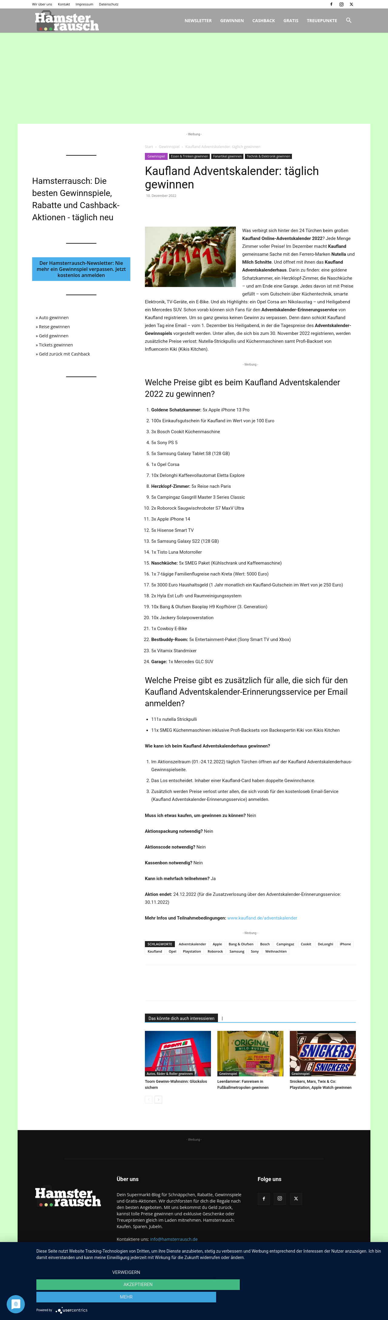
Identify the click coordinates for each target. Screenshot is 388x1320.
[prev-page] (148, 1099)
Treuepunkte (322, 20)
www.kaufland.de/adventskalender (262, 918)
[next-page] (158, 1099)
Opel (172, 951)
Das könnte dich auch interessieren (181, 1018)
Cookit (306, 944)
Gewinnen (232, 20)
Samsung (236, 951)
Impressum (84, 4)
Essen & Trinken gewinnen (189, 156)
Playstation (192, 951)
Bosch (265, 944)
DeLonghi (325, 944)
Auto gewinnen (54, 317)
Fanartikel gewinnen (227, 156)
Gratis (291, 20)
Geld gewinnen (54, 336)
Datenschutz (109, 4)
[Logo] (66, 20)
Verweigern (88, 1299)
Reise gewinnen (54, 326)
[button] (348, 21)
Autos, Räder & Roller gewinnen (170, 1074)
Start (149, 146)
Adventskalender (192, 944)
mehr (330, 1299)
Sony (255, 951)
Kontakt (64, 4)
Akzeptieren (209, 1299)
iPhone (345, 944)
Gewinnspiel (169, 146)
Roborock (215, 951)
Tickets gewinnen (56, 345)
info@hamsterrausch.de (174, 1239)
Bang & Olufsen (241, 944)
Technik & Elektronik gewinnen (268, 156)
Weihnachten (275, 951)
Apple (217, 944)
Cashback (264, 20)
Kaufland (155, 951)
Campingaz (285, 944)
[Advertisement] (194, 78)
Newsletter (198, 20)
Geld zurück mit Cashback (64, 354)
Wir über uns (42, 4)
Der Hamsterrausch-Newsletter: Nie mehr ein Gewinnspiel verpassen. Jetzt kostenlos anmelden (81, 269)
